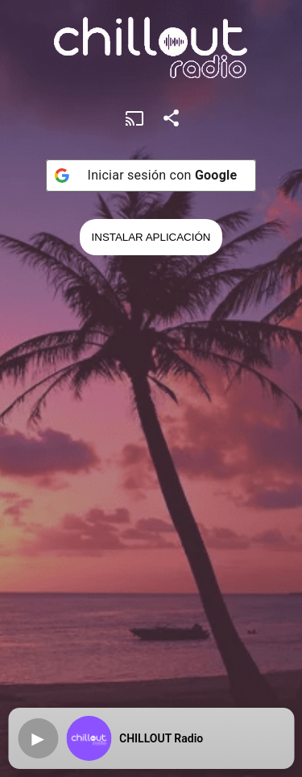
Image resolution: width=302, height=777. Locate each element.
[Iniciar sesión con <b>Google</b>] (151, 175)
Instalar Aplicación (151, 237)
